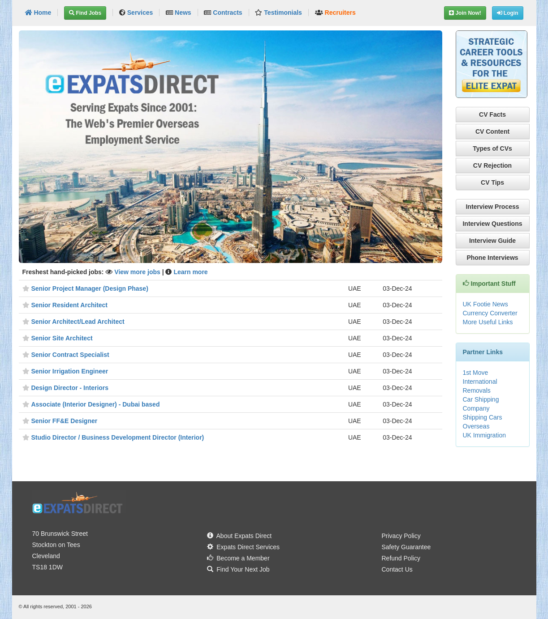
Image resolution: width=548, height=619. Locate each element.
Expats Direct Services (243, 547)
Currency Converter (490, 313)
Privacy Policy (401, 535)
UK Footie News (485, 304)
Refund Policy (401, 558)
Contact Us (397, 569)
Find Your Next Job (238, 569)
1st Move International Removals (480, 381)
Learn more (190, 272)
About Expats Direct (239, 535)
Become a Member (238, 558)
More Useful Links (488, 322)
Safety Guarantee (406, 547)
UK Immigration (484, 435)
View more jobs (138, 272)
